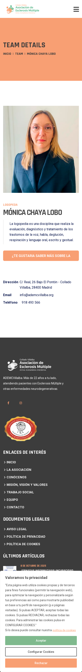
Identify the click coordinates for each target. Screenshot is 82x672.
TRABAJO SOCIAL (20, 492)
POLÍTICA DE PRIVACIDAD (26, 537)
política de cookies (64, 630)
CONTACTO (15, 507)
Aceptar (41, 640)
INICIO (11, 462)
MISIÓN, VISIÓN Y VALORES (27, 485)
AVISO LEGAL (17, 529)
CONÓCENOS (17, 477)
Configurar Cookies (41, 651)
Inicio (7, 54)
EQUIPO (12, 500)
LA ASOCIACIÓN (19, 470)
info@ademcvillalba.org (36, 295)
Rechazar (41, 663)
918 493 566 (31, 302)
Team (19, 54)
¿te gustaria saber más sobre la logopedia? (41, 257)
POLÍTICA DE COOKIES (23, 544)
